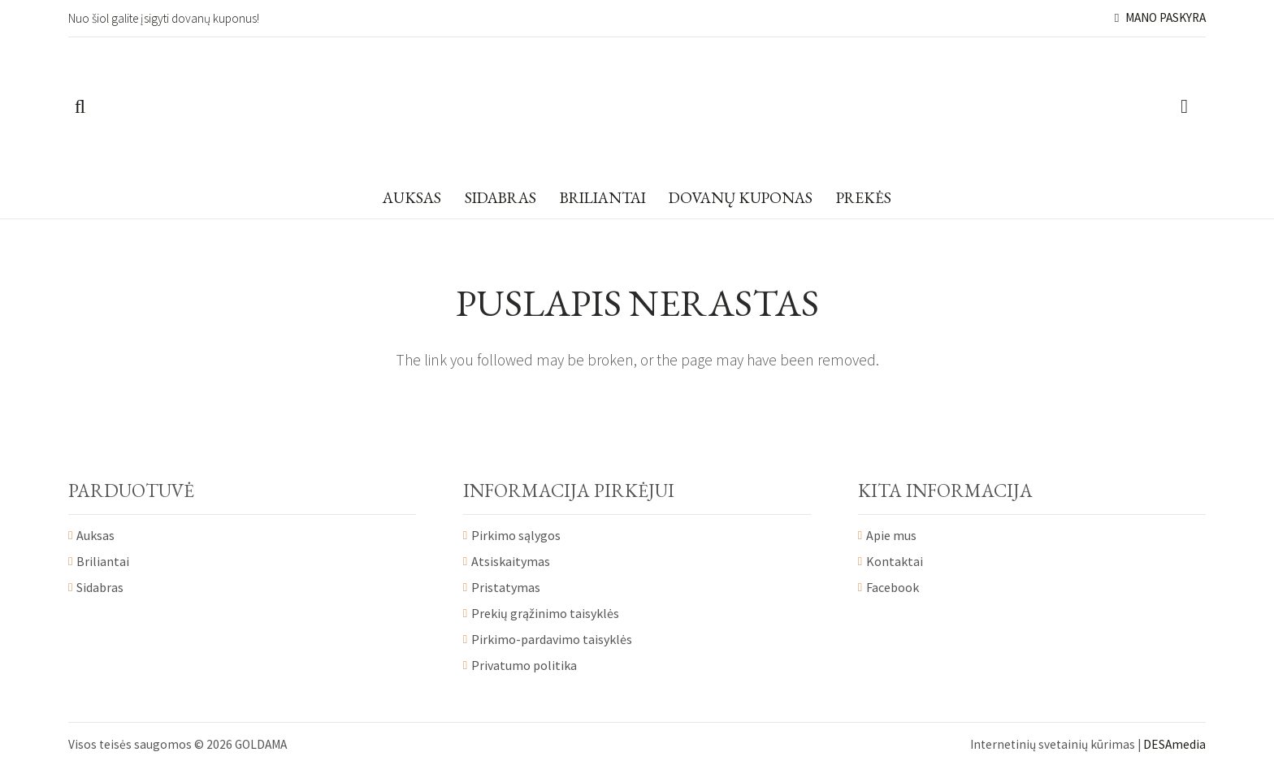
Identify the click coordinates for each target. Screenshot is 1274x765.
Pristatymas (505, 587)
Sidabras (100, 587)
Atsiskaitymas (510, 561)
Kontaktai (894, 561)
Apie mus (891, 535)
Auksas (95, 535)
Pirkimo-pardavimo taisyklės (551, 639)
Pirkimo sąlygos (516, 535)
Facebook (892, 587)
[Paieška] (80, 107)
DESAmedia (1174, 744)
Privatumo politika (524, 665)
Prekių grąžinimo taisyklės (545, 613)
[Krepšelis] (1184, 107)
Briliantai (102, 561)
